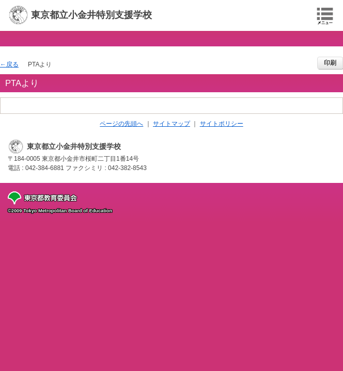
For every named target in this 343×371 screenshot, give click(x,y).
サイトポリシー (221, 123)
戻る (12, 64)
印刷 (330, 62)
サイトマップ (171, 123)
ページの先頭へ (121, 123)
